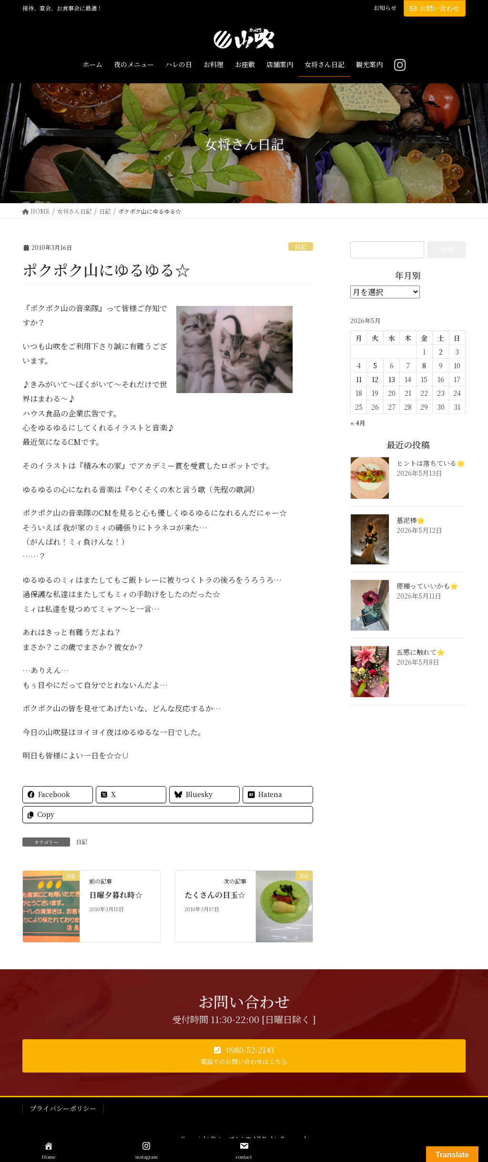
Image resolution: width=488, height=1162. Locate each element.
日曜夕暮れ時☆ (115, 894)
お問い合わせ (434, 8)
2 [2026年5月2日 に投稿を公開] (441, 351)
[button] (244, 1056)
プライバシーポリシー (63, 1108)
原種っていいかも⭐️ (427, 586)
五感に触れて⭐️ (420, 652)
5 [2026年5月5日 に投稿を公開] (375, 365)
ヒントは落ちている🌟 (430, 463)
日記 (301, 246)
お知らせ (385, 7)
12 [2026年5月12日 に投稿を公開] (375, 379)
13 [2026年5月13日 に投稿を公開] (391, 379)
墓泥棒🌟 (410, 520)
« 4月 (358, 422)
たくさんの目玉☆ (214, 894)
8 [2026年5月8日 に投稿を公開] (424, 365)
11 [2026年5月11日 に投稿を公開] (359, 379)
